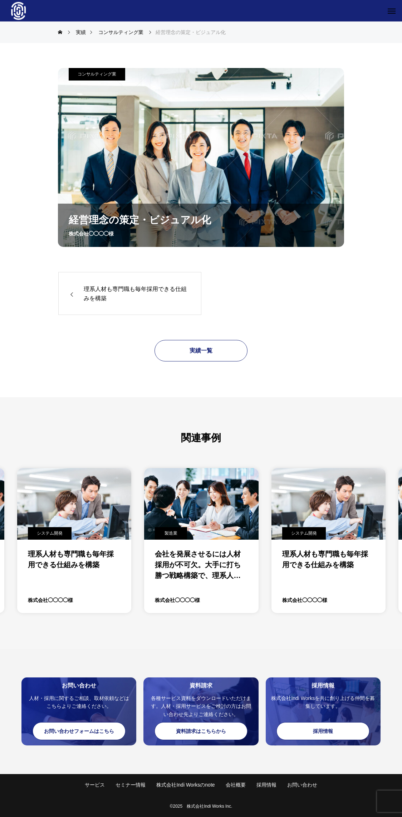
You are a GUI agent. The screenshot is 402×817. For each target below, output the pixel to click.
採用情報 (266, 785)
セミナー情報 (131, 785)
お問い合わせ (302, 785)
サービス (95, 785)
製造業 (171, 533)
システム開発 (50, 533)
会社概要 (236, 785)
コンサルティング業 (97, 74)
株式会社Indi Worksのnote (185, 785)
